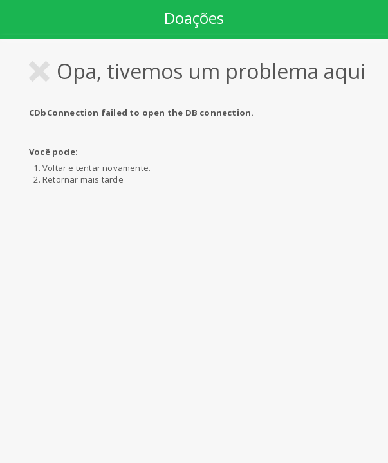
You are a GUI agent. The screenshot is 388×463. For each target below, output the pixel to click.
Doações (194, 18)
